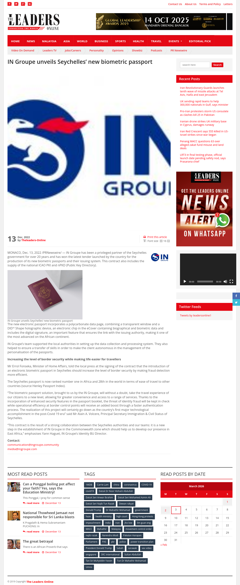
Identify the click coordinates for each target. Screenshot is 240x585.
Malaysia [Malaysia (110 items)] (148, 528)
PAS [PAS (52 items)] (128, 540)
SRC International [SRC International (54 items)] (139, 552)
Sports (120, 41)
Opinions (118, 50)
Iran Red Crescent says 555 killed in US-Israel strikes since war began (204, 132)
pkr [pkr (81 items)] (137, 540)
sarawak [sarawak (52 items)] (90, 552)
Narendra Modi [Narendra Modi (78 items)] (141, 534)
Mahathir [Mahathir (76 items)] (133, 528)
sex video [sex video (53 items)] (105, 552)
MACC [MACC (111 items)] (120, 528)
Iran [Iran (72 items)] (144, 521)
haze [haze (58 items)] (88, 515)
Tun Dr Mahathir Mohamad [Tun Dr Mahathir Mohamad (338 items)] (100, 565)
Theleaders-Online (33, 240)
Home (15, 41)
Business (101, 41)
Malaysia (49, 41)
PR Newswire (179, 50)
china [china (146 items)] (117, 484)
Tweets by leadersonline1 (195, 315)
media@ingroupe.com (23, 449)
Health (138, 41)
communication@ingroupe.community (34, 445)
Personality (96, 50)
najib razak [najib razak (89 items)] (122, 534)
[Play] (185, 281)
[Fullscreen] (231, 281)
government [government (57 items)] (141, 509)
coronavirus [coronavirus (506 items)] (131, 484)
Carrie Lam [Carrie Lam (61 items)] (103, 484)
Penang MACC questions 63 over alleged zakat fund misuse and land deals (201, 144)
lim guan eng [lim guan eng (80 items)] (105, 528)
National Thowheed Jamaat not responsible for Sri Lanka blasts (48, 514)
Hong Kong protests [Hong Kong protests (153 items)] (96, 521)
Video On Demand (22, 50)
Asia (67, 41)
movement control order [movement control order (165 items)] (99, 534)
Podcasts (156, 50)
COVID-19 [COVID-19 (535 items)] (147, 484)
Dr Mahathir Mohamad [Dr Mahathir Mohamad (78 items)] (118, 509)
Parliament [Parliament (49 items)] (115, 540)
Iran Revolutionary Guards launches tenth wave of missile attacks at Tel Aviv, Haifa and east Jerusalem (204, 91)
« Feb (163, 542)
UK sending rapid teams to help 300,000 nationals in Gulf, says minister (204, 102)
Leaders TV (50, 50)
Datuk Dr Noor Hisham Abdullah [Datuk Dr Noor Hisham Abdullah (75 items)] (116, 490)
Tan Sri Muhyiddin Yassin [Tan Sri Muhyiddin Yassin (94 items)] (121, 559)
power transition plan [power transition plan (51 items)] (97, 546)
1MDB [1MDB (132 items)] (89, 484)
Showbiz (137, 50)
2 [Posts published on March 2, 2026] (165, 508)
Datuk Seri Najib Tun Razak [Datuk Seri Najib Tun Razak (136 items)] (100, 503)
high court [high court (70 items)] (122, 515)
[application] (208, 269)
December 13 (51, 503)
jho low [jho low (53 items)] (89, 528)
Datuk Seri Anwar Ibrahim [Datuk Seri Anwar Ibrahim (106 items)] (99, 497)
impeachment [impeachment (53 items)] (119, 521)
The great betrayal (38, 541)
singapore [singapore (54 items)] (120, 552)
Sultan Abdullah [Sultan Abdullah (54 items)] (94, 559)
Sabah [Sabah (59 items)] (147, 546)
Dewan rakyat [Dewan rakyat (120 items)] (126, 503)
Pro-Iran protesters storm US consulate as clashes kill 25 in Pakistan (204, 112)
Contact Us (175, 4)
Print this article (154, 237)
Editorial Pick (200, 41)
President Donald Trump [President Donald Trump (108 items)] (126, 546)
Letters (228, 4)
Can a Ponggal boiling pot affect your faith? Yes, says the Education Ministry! (51, 488)
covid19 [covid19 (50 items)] (90, 490)
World (82, 41)
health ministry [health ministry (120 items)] (104, 515)
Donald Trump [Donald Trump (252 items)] (93, 509)
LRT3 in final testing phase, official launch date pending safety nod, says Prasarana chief (202, 158)
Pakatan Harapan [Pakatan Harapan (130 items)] (95, 540)
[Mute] (225, 281)
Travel (156, 41)
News (31, 41)
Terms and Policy (210, 4)
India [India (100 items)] (134, 521)
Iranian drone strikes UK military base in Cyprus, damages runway (203, 123)
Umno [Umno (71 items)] (123, 565)
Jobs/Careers (73, 50)
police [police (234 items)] (147, 540)
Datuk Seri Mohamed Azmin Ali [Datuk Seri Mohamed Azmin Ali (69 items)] (134, 497)
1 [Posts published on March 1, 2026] (227, 501)
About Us (190, 4)
